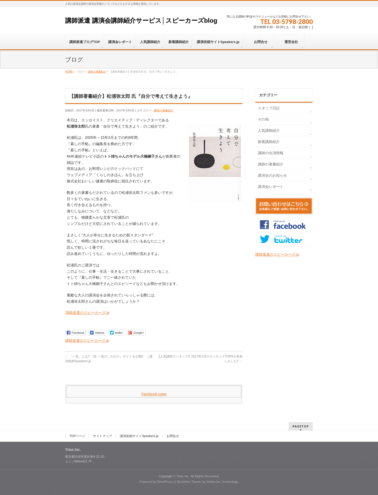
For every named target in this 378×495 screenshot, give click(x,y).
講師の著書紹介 (164, 110)
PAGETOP (300, 426)
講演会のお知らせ (272, 175)
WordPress (165, 482)
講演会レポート (270, 186)
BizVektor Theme (189, 482)
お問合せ (173, 436)
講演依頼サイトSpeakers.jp (139, 436)
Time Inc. (183, 476)
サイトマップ (102, 436)
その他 (263, 119)
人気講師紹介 (269, 130)
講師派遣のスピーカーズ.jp (87, 313)
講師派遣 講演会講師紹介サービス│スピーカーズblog (141, 20)
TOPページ (77, 436)
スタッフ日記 (269, 108)
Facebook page (154, 394)
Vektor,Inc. (214, 482)
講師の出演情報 (270, 153)
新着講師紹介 (269, 142)
